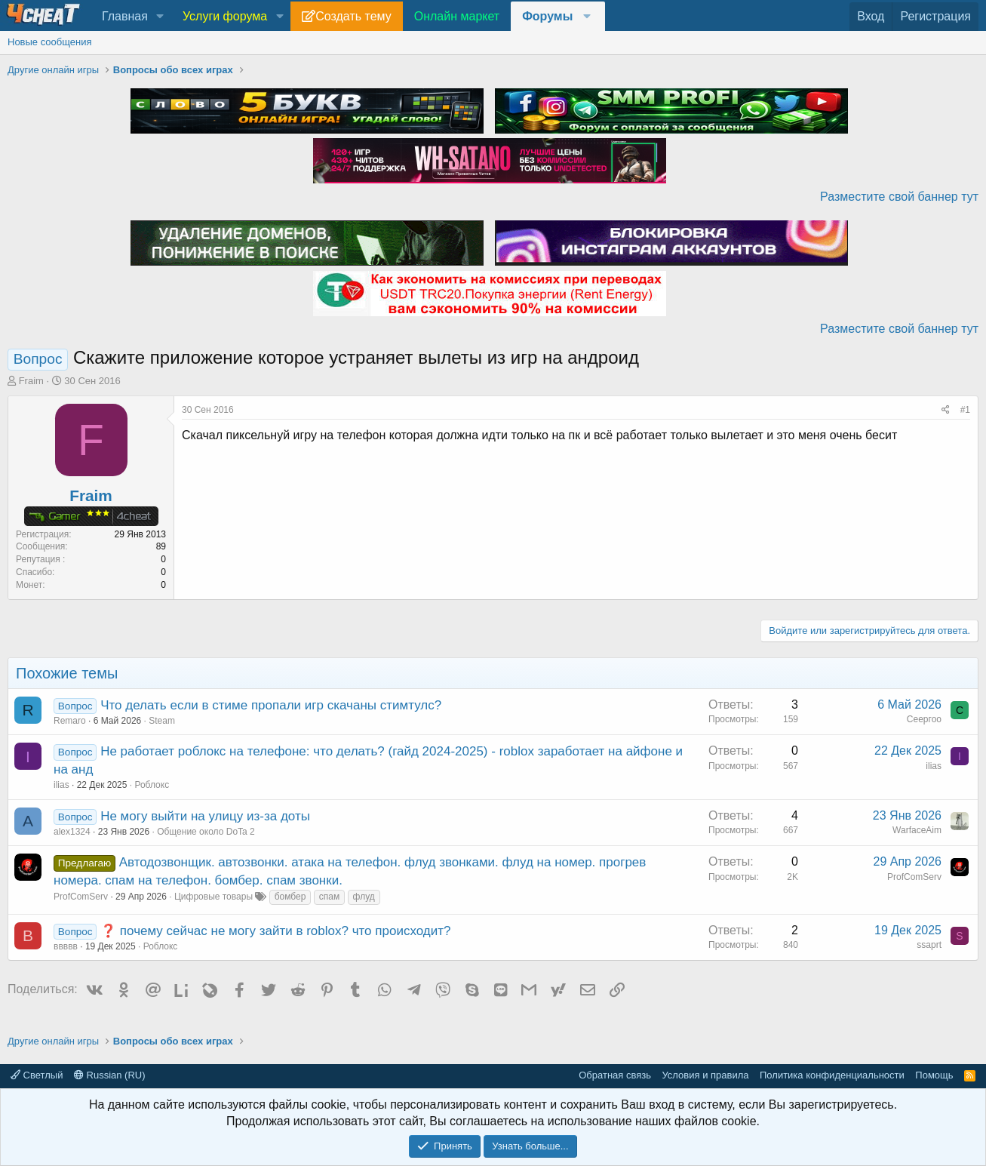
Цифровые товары (213, 896)
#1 (965, 410)
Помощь (934, 1075)
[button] (160, 16)
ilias (61, 785)
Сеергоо (924, 719)
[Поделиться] (945, 410)
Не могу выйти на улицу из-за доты (205, 816)
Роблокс (151, 785)
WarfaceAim (916, 830)
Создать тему (353, 16)
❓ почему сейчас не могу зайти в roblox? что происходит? (275, 931)
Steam (162, 720)
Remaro (70, 720)
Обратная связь (615, 1075)
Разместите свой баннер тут (899, 196)
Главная (125, 16)
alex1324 (72, 831)
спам (329, 896)
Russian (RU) (110, 1075)
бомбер (290, 896)
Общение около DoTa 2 (206, 831)
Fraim (31, 380)
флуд (364, 896)
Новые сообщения (50, 42)
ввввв (66, 946)
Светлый (37, 1075)
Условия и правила (705, 1075)
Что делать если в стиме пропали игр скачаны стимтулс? (270, 705)
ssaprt (929, 945)
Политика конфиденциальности (832, 1075)
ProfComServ (81, 896)
